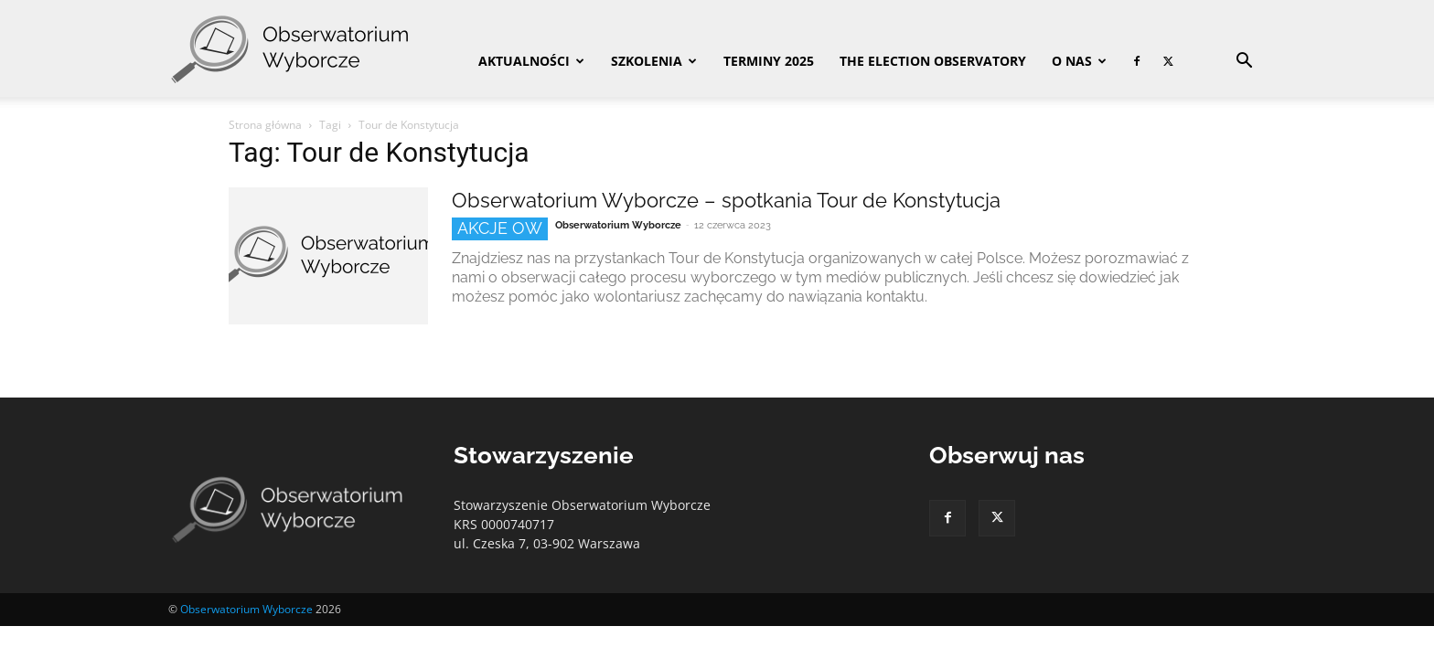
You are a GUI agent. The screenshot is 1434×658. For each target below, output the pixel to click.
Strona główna (265, 125)
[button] (1244, 62)
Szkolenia (654, 60)
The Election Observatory (933, 60)
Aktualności (531, 60)
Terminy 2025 (768, 60)
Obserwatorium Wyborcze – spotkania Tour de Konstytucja (726, 200)
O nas (1079, 60)
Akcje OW (499, 228)
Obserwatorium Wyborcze (618, 225)
